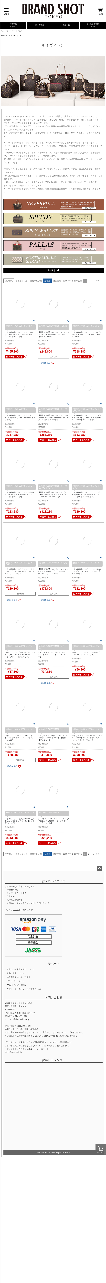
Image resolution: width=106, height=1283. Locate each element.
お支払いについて (53, 881)
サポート (54, 963)
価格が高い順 (36, 281)
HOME (4, 35)
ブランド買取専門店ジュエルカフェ (42, 1042)
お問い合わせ (54, 997)
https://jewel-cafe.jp (13, 1052)
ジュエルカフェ (43, 1045)
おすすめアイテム (13, 25)
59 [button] (97, 280)
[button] (102, 281)
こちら (16, 909)
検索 (2, 31)
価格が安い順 (21, 281)
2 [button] (88, 280)
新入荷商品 (39, 25)
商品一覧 (66, 25)
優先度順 (57, 281)
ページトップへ (99, 868)
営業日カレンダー (53, 1060)
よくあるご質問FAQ (92, 25)
